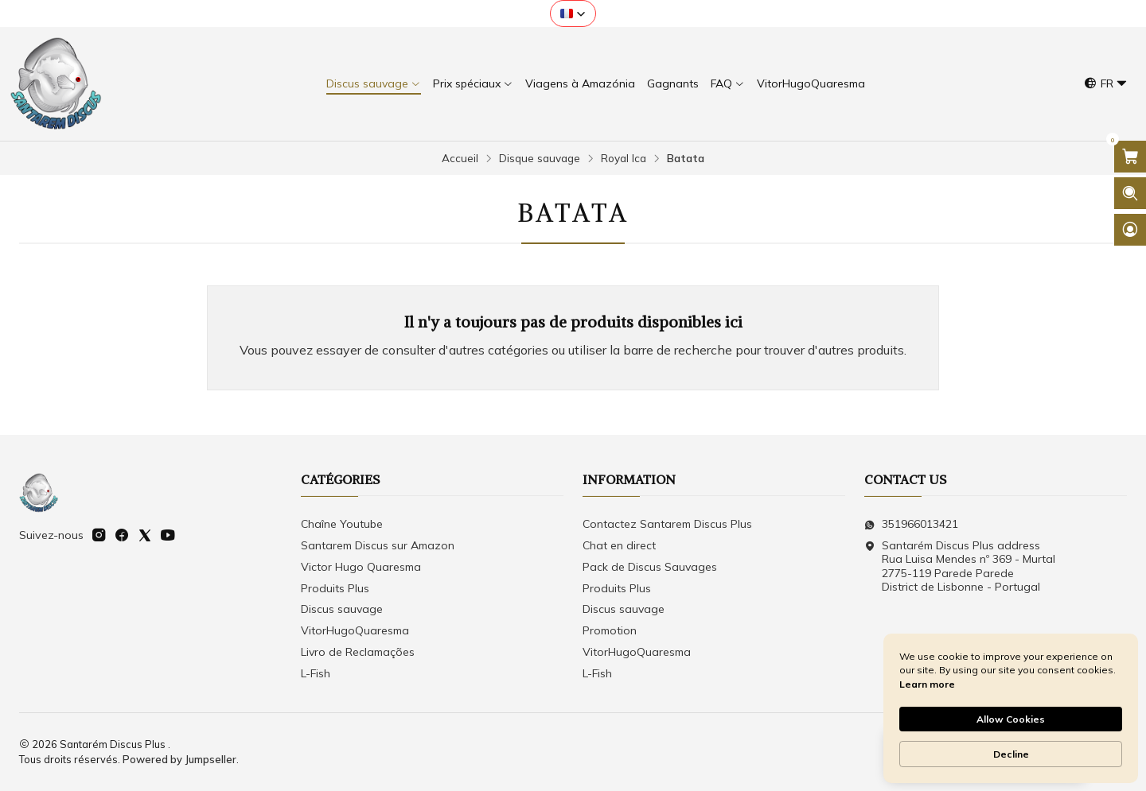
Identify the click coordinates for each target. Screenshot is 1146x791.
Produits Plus (335, 588)
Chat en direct (619, 545)
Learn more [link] (927, 684)
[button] (573, 13)
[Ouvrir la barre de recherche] (1130, 193)
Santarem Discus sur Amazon (377, 545)
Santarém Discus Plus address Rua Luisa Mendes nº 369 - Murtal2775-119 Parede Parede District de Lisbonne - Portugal (959, 566)
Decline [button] (1011, 754)
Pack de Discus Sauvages (650, 567)
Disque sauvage (539, 158)
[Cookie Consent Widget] (1010, 708)
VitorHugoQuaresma (355, 630)
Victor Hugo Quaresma (361, 567)
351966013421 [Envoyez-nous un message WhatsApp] (911, 524)
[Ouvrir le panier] (1130, 157)
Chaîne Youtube (342, 524)
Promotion (610, 630)
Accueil (460, 158)
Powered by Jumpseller (179, 759)
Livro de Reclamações (358, 652)
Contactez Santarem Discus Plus (667, 524)
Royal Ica (623, 158)
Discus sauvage (342, 609)
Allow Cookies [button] (1010, 719)
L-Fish (315, 673)
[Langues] (1106, 83)
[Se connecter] (1130, 230)
